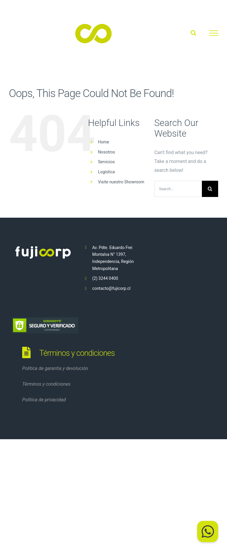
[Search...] (178, 189)
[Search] (210, 189)
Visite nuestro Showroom (121, 182)
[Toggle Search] (193, 33)
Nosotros (106, 152)
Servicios (106, 161)
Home (103, 142)
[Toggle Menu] (214, 33)
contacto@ (102, 288)
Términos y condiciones (46, 384)
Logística (106, 171)
